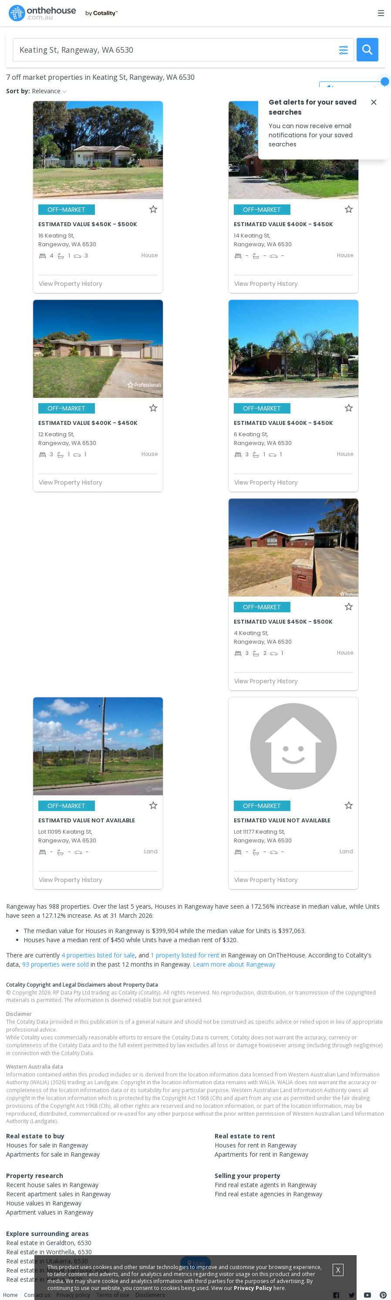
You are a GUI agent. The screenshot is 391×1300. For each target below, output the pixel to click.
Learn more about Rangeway (234, 964)
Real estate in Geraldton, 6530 (48, 1243)
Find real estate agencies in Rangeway (268, 1194)
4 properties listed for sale (98, 955)
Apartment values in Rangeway (49, 1212)
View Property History (74, 283)
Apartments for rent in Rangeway (261, 1154)
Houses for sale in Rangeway (47, 1145)
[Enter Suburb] (183, 50)
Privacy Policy (253, 1288)
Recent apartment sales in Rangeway (58, 1194)
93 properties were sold (55, 964)
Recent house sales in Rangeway (52, 1185)
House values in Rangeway (43, 1203)
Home (10, 1294)
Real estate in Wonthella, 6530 (49, 1252)
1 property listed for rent (185, 955)
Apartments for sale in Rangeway (53, 1154)
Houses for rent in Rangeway (256, 1145)
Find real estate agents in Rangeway (266, 1185)
